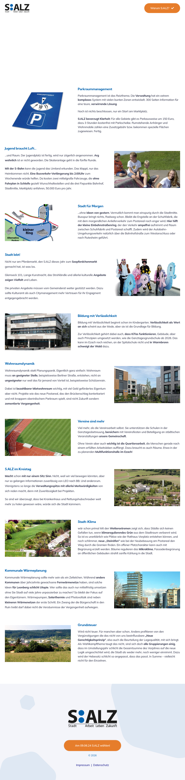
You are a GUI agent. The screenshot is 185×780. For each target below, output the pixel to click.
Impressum (83, 765)
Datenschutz (101, 765)
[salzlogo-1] (17, 5)
